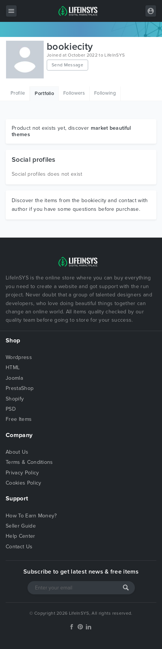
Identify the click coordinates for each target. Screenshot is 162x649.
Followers (74, 93)
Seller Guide (21, 526)
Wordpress (19, 357)
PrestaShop (20, 388)
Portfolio (44, 94)
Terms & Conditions (29, 462)
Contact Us (19, 546)
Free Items (19, 419)
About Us (17, 452)
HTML (13, 367)
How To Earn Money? (31, 515)
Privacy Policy (22, 472)
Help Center (20, 536)
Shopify (15, 399)
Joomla (14, 378)
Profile (18, 93)
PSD (11, 409)
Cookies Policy (23, 483)
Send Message (67, 65)
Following (105, 93)
